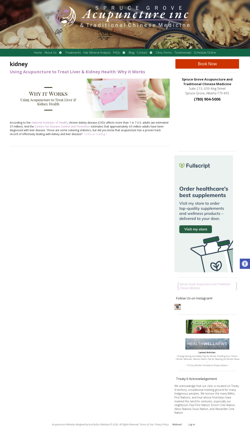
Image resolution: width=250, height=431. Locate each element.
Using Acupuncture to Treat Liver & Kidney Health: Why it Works (77, 71)
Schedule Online (205, 52)
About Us (50, 52)
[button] (245, 264)
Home (38, 52)
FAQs (116, 52)
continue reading (95, 134)
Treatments (73, 52)
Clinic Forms (164, 52)
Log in (191, 424)
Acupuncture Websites (63, 424)
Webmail (177, 424)
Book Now (207, 63)
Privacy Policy (161, 424)
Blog (131, 52)
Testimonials (182, 52)
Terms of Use (146, 424)
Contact (142, 52)
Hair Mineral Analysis (97, 52)
